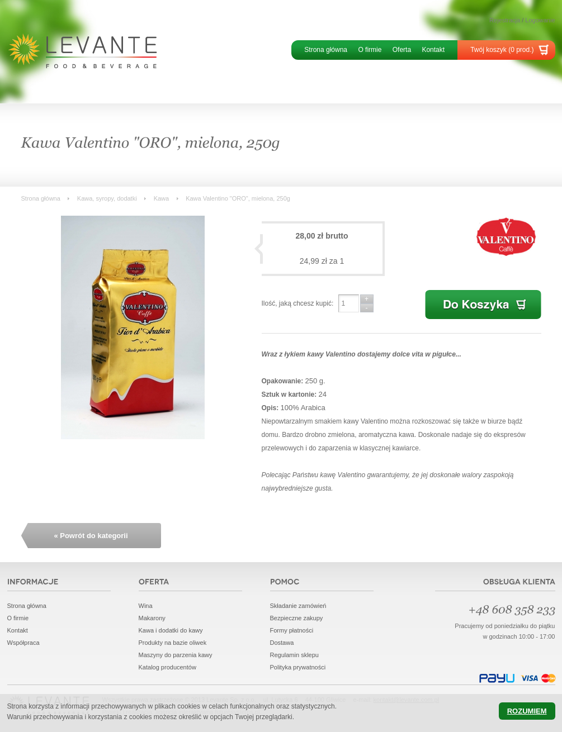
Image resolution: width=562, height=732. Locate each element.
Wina (146, 605)
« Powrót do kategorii (90, 535)
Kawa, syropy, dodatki (107, 198)
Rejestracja (504, 20)
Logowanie (540, 20)
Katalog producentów (167, 667)
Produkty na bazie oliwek (173, 642)
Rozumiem (527, 711)
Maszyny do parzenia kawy (175, 655)
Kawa (161, 198)
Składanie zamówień (298, 605)
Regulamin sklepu (294, 655)
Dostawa (282, 642)
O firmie (369, 50)
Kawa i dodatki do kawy (171, 630)
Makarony (152, 618)
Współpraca (23, 642)
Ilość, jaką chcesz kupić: (298, 303)
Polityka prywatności (298, 667)
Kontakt (433, 50)
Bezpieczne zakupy (296, 618)
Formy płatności (292, 630)
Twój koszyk (501, 50)
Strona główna (325, 50)
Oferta (402, 50)
